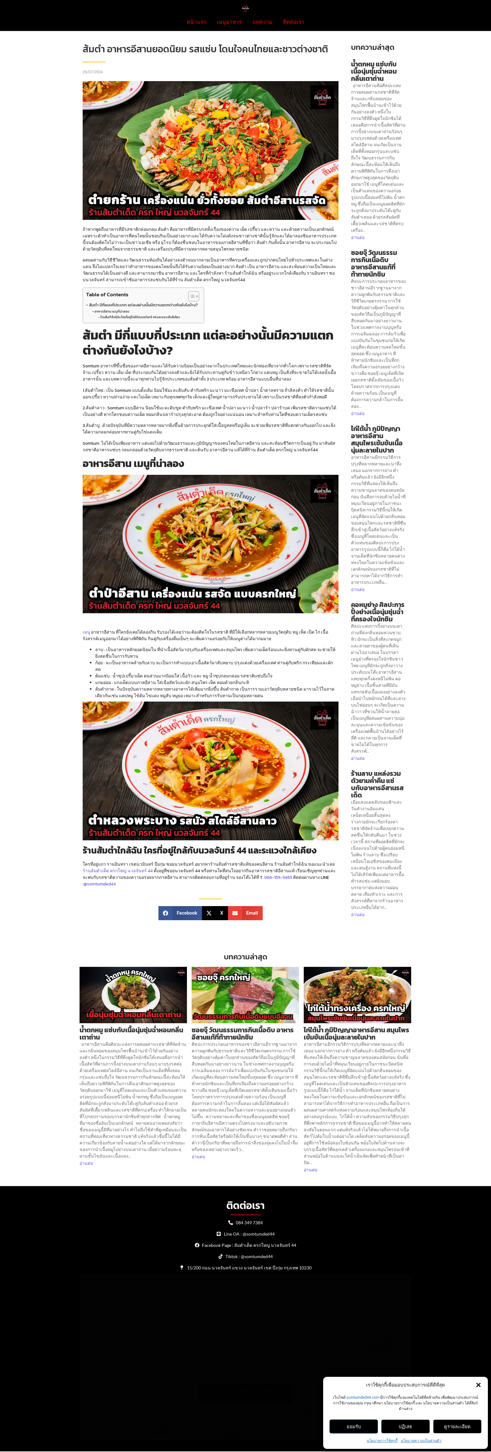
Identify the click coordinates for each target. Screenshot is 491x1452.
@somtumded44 (100, 884)
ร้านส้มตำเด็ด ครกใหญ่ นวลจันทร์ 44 (118, 871)
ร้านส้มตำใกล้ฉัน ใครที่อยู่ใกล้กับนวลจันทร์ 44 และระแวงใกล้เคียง (140, 317)
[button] (478, 1385)
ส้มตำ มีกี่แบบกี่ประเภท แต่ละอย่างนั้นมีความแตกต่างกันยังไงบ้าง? (143, 305)
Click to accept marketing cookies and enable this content (246, 1394)
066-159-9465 (278, 877)
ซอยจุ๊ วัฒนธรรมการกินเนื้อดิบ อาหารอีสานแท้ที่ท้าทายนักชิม (374, 263)
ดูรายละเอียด (457, 1426)
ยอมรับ (354, 1426)
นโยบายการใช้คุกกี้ (382, 1441)
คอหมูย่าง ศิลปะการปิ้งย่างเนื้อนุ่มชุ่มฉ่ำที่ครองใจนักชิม (378, 612)
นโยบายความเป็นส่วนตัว (421, 1441)
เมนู (86, 632)
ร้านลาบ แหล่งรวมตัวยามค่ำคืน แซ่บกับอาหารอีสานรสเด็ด (377, 784)
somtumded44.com (363, 1397)
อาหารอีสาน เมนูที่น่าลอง (112, 311)
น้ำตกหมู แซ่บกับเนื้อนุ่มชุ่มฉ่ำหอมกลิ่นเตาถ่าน (374, 71)
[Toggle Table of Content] (190, 296)
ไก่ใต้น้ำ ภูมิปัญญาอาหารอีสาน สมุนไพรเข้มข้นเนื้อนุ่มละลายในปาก (377, 439)
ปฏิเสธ (405, 1426)
